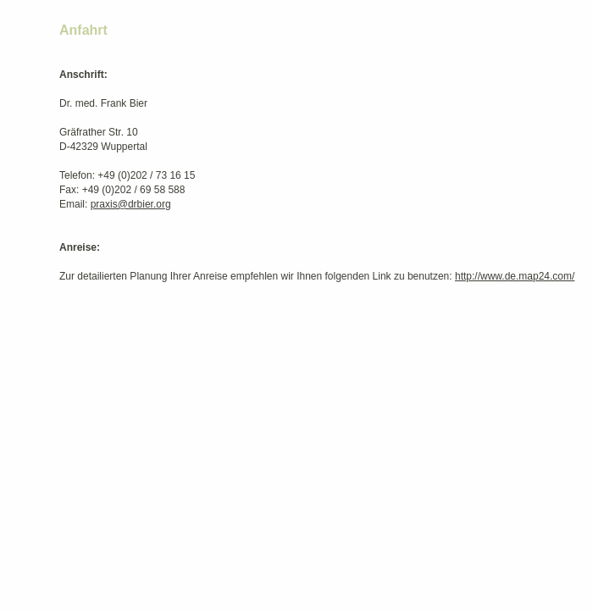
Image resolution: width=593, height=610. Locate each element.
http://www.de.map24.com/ (514, 276)
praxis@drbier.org (131, 204)
